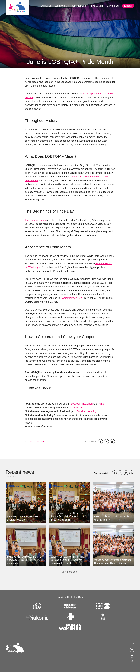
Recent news (20, 472)
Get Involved (79, 5)
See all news (11, 477)
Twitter (101, 403)
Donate (128, 5)
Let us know (75, 407)
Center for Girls (36, 441)
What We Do (62, 5)
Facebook (74, 403)
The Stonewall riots (35, 220)
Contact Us (113, 5)
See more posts (70, 571)
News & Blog (96, 5)
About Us (46, 5)
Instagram (87, 403)
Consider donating (86, 411)
